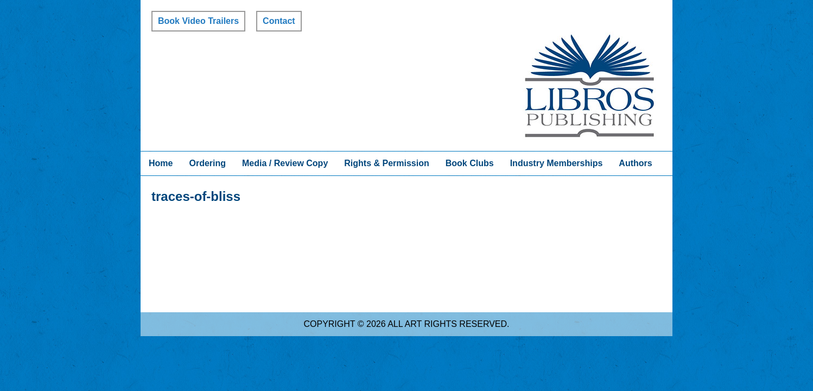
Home (161, 163)
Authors (635, 163)
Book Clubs (470, 163)
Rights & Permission (386, 163)
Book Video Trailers (198, 21)
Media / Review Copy (285, 163)
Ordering (207, 163)
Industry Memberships (556, 163)
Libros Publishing (589, 85)
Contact (279, 21)
